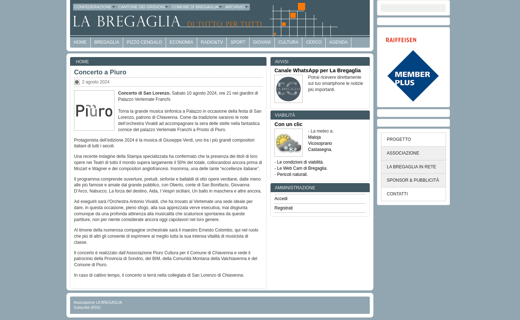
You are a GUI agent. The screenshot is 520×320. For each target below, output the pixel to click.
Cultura (288, 42)
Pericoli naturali (292, 174)
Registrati (283, 208)
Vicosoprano (320, 143)
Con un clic (288, 124)
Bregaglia (106, 42)
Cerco (313, 42)
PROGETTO (399, 139)
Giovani (262, 42)
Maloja (314, 137)
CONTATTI (397, 193)
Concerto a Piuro (100, 72)
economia (181, 42)
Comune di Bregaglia (197, 7)
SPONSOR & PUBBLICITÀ (413, 180)
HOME (80, 42)
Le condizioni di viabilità (299, 162)
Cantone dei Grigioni (143, 7)
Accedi (280, 198)
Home (82, 61)
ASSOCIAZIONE (403, 153)
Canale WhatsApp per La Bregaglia (317, 70)
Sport (237, 42)
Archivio (236, 7)
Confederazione (95, 7)
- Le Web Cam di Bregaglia (300, 168)
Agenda (338, 42)
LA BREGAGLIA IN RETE (411, 166)
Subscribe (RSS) (87, 308)
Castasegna (319, 149)
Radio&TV (212, 42)
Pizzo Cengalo (144, 42)
